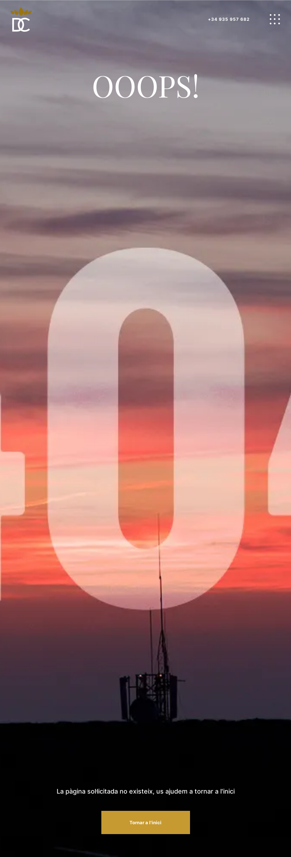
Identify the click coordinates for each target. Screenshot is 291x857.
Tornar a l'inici (145, 822)
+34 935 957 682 (229, 19)
